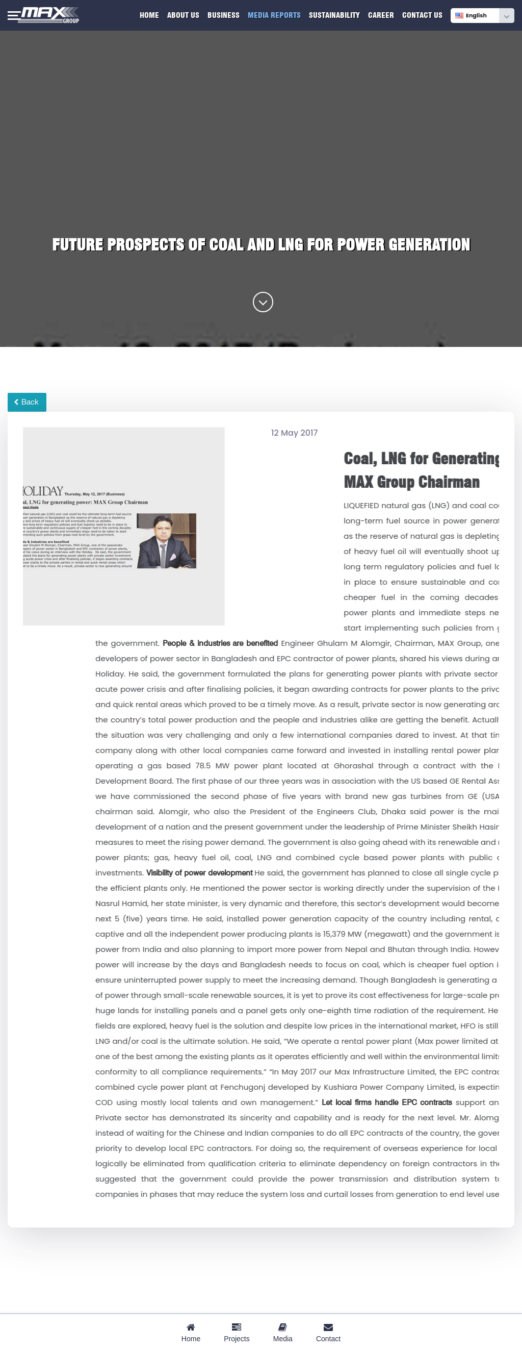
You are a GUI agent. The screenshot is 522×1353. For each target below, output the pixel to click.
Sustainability (334, 15)
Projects (237, 1333)
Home (149, 15)
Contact (328, 1333)
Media (283, 1333)
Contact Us (422, 15)
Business (223, 15)
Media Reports (274, 15)
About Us (183, 15)
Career (381, 15)
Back (26, 402)
